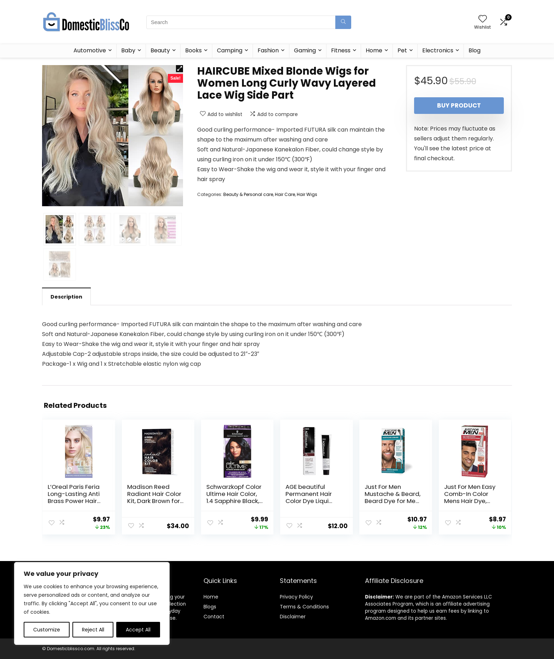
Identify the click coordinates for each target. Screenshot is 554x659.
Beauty (160, 50)
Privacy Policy (296, 596)
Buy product (459, 105)
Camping (229, 50)
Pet (402, 50)
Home (374, 50)
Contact (214, 616)
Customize (46, 629)
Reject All (93, 629)
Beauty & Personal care (248, 194)
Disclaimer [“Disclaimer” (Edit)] (293, 616)
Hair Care (285, 194)
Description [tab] (66, 296)
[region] (92, 603)
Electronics (437, 50)
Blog (474, 50)
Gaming (305, 50)
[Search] (343, 22)
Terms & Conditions (304, 606)
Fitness (340, 50)
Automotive (89, 50)
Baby (128, 50)
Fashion (268, 50)
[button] (179, 68)
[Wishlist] (482, 19)
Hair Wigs (307, 194)
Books (193, 50)
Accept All (138, 629)
